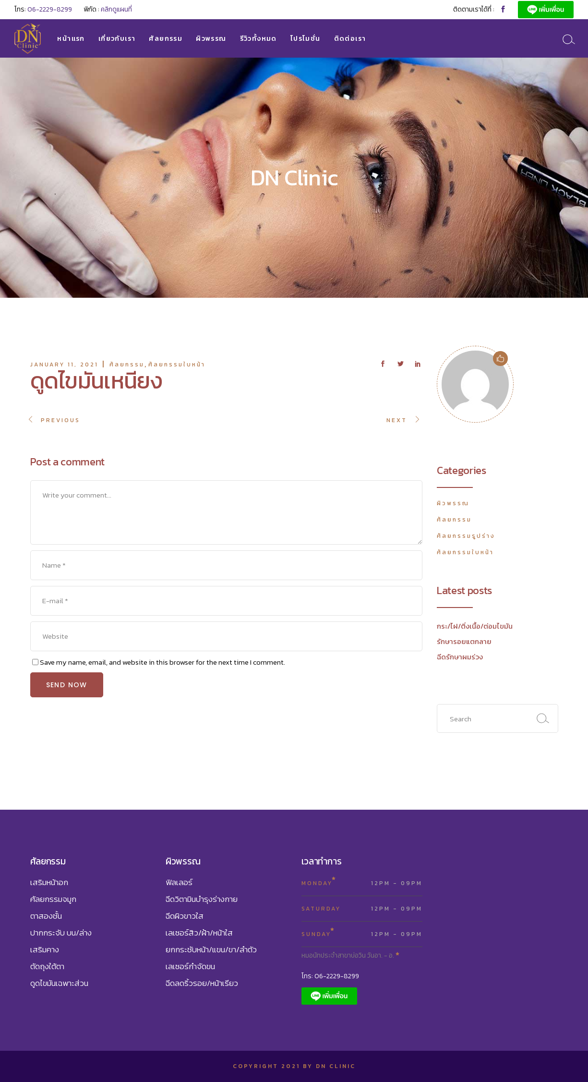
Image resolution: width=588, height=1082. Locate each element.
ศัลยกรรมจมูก (53, 899)
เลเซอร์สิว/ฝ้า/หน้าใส (199, 932)
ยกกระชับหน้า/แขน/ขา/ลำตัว (211, 949)
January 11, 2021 (64, 364)
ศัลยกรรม (126, 364)
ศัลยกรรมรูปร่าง (466, 536)
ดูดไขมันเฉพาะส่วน (59, 983)
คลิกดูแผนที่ (116, 9)
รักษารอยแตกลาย (464, 641)
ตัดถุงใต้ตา (47, 966)
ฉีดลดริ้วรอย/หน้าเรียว (202, 983)
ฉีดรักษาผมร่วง (460, 656)
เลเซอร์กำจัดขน (190, 966)
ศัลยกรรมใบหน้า (176, 364)
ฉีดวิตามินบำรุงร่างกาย (202, 899)
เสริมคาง (44, 949)
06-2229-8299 (49, 9)
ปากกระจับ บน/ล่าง (61, 932)
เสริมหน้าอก (49, 882)
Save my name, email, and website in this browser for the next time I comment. (162, 662)
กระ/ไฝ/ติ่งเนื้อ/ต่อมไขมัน (475, 626)
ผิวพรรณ (453, 503)
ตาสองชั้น (46, 916)
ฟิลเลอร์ (179, 882)
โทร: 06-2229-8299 (330, 976)
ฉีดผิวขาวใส (185, 916)
